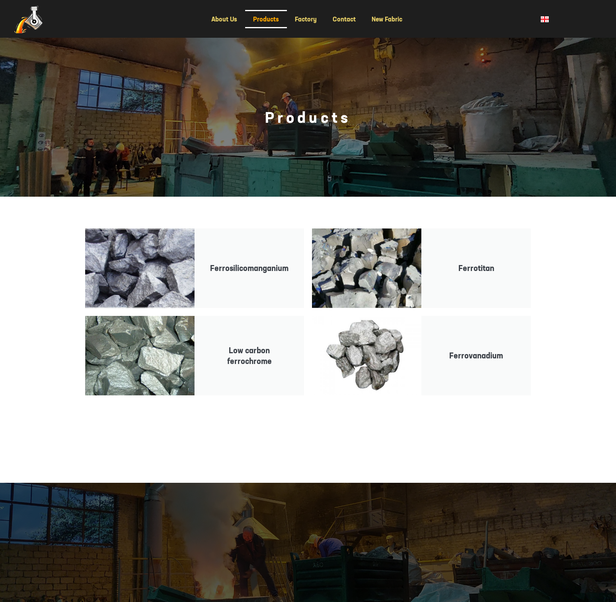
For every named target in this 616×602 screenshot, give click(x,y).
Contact (344, 19)
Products (266, 19)
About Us (224, 19)
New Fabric (387, 19)
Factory (306, 19)
